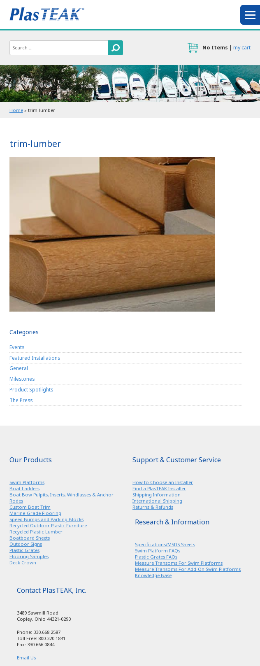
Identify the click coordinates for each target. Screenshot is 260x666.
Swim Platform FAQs (157, 550)
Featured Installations (34, 357)
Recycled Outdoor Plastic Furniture (48, 525)
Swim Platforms (26, 482)
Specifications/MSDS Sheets (165, 544)
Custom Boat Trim (30, 507)
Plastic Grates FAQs (156, 557)
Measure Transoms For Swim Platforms (179, 563)
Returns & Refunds (152, 507)
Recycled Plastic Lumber (36, 532)
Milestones (22, 378)
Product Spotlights (31, 389)
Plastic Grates (24, 550)
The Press (20, 400)
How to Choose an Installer (162, 482)
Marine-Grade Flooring (35, 513)
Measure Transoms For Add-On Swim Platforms (188, 569)
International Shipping (157, 501)
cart (192, 47)
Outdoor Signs (25, 544)
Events (16, 347)
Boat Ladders (24, 488)
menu (250, 15)
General (18, 368)
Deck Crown (22, 562)
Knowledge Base (153, 575)
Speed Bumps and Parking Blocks (46, 519)
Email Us (26, 657)
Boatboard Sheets (29, 538)
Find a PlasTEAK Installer (159, 488)
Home (16, 110)
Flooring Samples (29, 556)
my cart (242, 47)
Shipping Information (156, 494)
